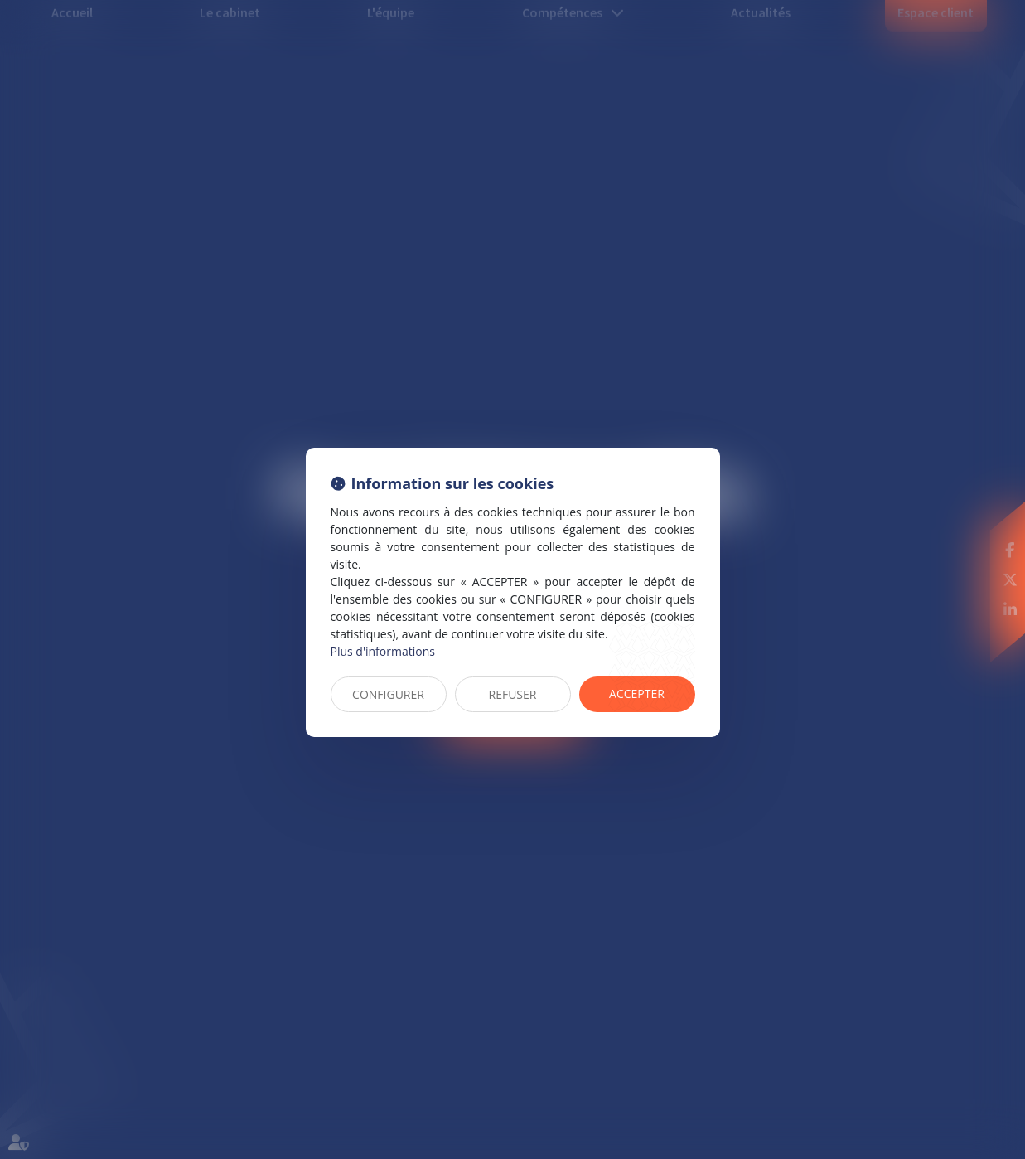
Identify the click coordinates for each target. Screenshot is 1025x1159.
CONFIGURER (388, 694)
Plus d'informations (383, 651)
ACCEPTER (637, 693)
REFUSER (513, 694)
